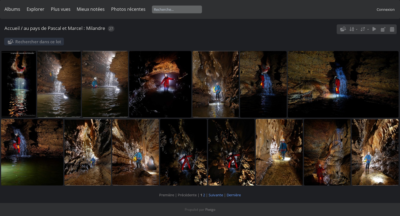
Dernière (234, 194)
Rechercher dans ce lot (38, 41)
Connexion (386, 9)
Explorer (35, 9)
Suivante (216, 194)
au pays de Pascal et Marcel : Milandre (64, 28)
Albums (12, 9)
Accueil (12, 28)
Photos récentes (128, 9)
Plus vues (61, 9)
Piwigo (210, 209)
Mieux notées (91, 9)
